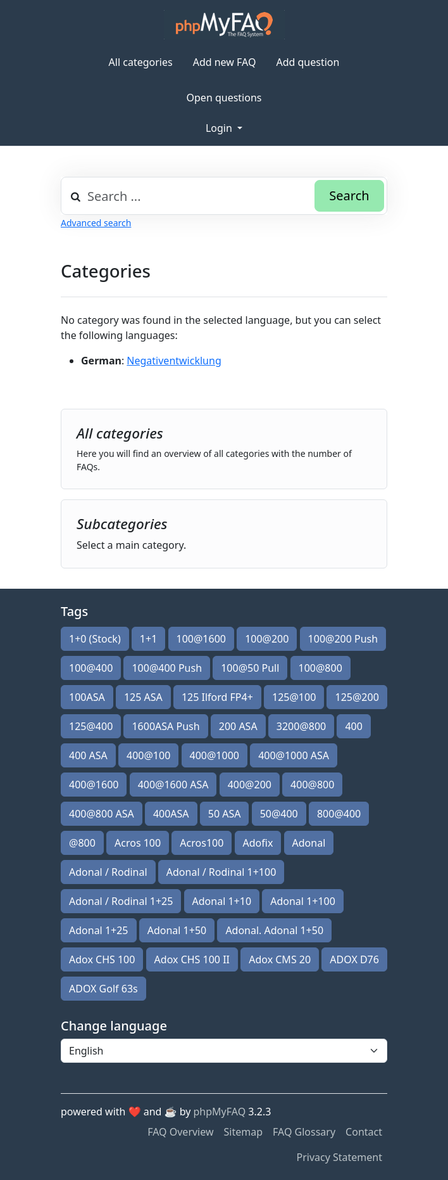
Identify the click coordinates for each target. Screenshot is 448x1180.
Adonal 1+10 (222, 901)
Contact (363, 1132)
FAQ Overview (180, 1132)
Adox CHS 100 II (192, 959)
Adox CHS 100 (102, 959)
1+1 (148, 639)
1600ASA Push (165, 726)
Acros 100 (138, 843)
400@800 (312, 785)
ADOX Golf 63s (103, 989)
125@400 (91, 726)
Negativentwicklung (174, 361)
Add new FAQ (224, 62)
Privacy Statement (339, 1157)
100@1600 (201, 639)
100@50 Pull (250, 668)
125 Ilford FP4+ (217, 697)
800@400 (339, 814)
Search (349, 195)
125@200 (356, 697)
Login (220, 128)
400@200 (249, 785)
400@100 (148, 755)
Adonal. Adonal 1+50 (274, 930)
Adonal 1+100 (302, 901)
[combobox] (224, 196)
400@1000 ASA (293, 755)
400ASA (171, 814)
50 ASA (224, 814)
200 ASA (238, 726)
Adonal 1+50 (177, 930)
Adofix (258, 843)
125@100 (294, 697)
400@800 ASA (101, 814)
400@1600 (93, 785)
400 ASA (88, 755)
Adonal (309, 843)
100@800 (320, 668)
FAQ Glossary (304, 1132)
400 (353, 726)
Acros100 (201, 843)
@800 (82, 843)
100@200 (267, 639)
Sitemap (243, 1132)
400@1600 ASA (173, 785)
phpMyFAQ (220, 1112)
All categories (141, 62)
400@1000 (214, 755)
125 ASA (143, 697)
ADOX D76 (354, 959)
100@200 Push (343, 639)
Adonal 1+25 (98, 930)
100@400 (91, 668)
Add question (307, 62)
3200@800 (301, 726)
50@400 (279, 814)
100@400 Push (167, 668)
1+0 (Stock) (95, 639)
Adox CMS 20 (280, 959)
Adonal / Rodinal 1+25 (121, 901)
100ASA (87, 697)
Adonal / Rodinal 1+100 (221, 872)
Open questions (224, 98)
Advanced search (96, 223)
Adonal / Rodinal (108, 872)
